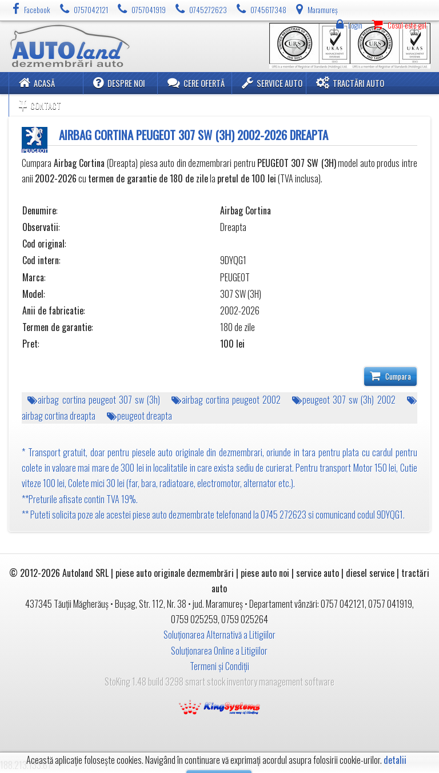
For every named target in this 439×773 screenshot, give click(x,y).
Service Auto (272, 82)
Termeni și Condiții (219, 666)
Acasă (37, 82)
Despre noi (119, 82)
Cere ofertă (196, 82)
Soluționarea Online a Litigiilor (219, 651)
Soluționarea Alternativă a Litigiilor (219, 634)
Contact (40, 104)
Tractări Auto (350, 82)
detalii (395, 760)
